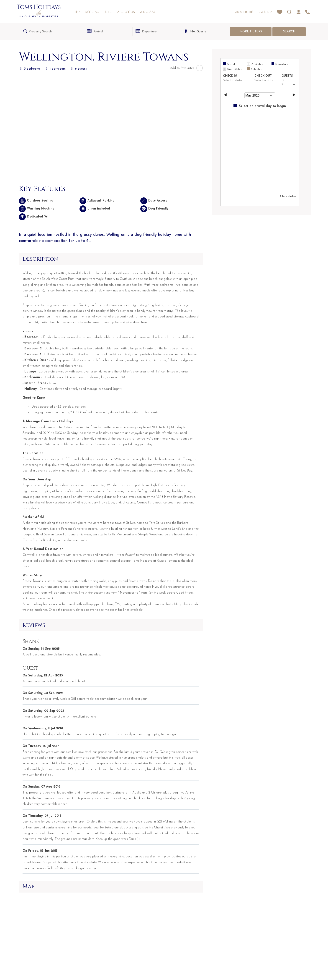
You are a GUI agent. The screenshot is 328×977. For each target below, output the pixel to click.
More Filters (251, 31)
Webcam (147, 12)
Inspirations (87, 12)
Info (108, 12)
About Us (126, 12)
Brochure (243, 12)
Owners (264, 12)
